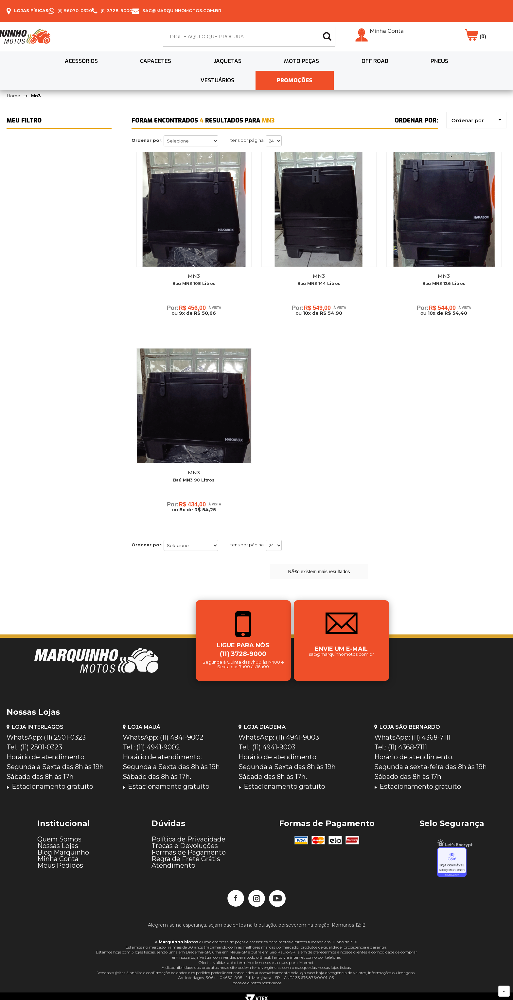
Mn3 (36, 82)
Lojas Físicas (31, 10)
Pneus (345, 67)
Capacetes (107, 67)
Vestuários (401, 67)
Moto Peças (230, 67)
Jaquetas (168, 67)
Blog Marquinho (63, 849)
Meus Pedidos (60, 862)
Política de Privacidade (188, 836)
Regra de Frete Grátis (185, 855)
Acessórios (45, 67)
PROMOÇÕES (467, 67)
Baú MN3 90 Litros (194, 473)
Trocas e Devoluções (184, 842)
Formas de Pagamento (188, 849)
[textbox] (249, 39)
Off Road (291, 67)
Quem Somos (59, 836)
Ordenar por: (147, 127)
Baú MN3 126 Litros (443, 272)
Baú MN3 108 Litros (194, 272)
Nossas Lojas (57, 842)
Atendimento (173, 862)
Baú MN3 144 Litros (319, 272)
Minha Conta (387, 34)
